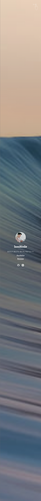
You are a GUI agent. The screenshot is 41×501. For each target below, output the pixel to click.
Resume (20, 259)
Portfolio (20, 255)
